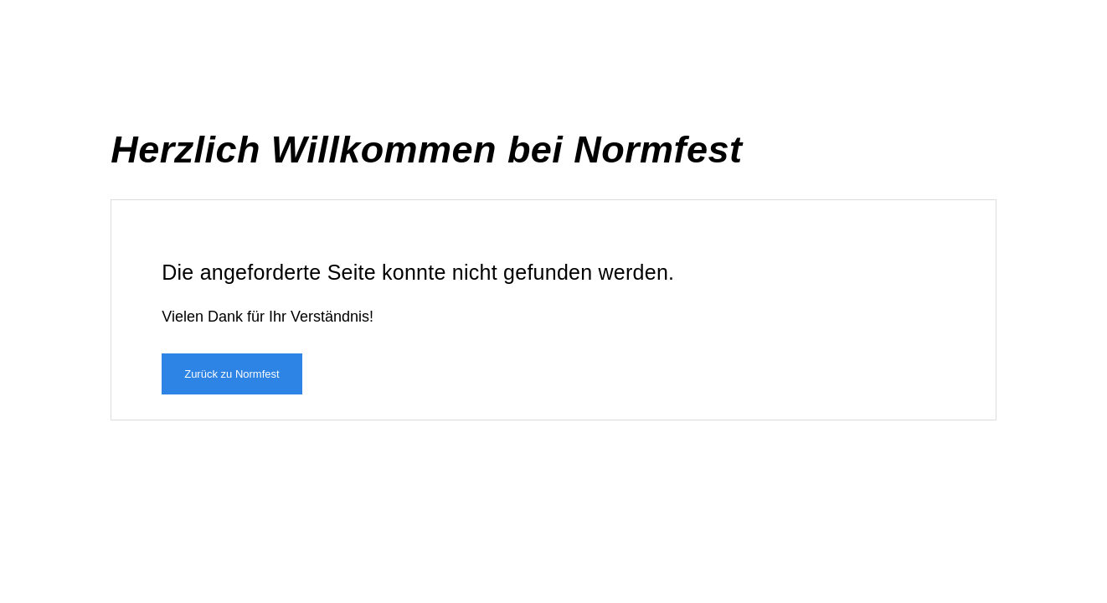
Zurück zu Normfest (231, 374)
